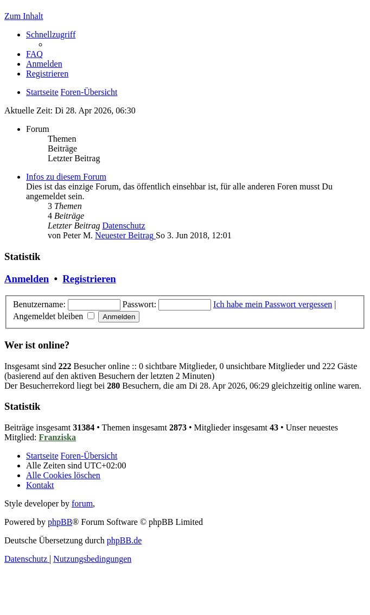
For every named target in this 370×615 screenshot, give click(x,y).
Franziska (57, 437)
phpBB (60, 522)
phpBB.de (124, 540)
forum (82, 503)
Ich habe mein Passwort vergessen (272, 304)
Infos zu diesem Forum (66, 176)
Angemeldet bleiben (53, 316)
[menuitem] (34, 54)
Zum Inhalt (23, 16)
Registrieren (89, 278)
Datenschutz (123, 225)
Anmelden (26, 278)
